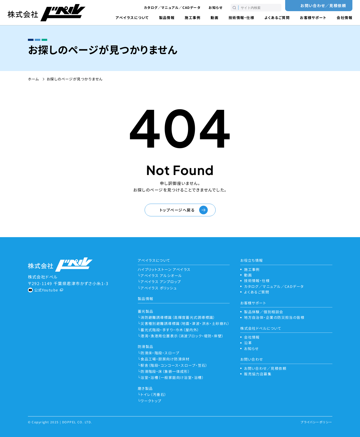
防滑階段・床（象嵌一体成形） (165, 371)
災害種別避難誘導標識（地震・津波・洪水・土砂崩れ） (185, 323)
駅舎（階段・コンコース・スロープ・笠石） (174, 365)
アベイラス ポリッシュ (159, 287)
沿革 (248, 342)
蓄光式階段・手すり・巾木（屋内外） (170, 329)
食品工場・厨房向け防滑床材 (165, 358)
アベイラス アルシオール (161, 275)
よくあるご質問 (277, 17)
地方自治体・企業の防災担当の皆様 (274, 317)
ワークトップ (151, 400)
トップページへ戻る (177, 210)
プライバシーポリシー (316, 422)
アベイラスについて (132, 17)
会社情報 (344, 17)
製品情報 (167, 17)
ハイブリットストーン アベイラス (164, 269)
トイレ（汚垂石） (154, 394)
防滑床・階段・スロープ (160, 352)
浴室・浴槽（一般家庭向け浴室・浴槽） (172, 377)
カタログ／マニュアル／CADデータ (172, 7)
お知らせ (215, 7)
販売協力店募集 (257, 373)
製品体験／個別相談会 (263, 311)
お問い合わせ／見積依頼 (323, 5)
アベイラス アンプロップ (161, 281)
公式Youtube (46, 289)
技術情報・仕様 (241, 17)
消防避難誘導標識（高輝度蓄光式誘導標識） (178, 317)
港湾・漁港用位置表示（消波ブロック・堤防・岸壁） (182, 335)
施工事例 (192, 17)
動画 (214, 17)
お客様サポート (313, 17)
